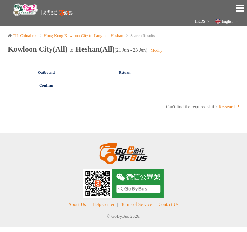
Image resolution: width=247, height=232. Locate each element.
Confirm (46, 85)
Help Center (103, 204)
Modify (156, 50)
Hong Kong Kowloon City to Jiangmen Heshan (83, 35)
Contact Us (169, 204)
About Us (77, 204)
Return (125, 72)
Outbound (46, 72)
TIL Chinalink (24, 35)
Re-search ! (229, 106)
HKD (200, 21)
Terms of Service (136, 204)
